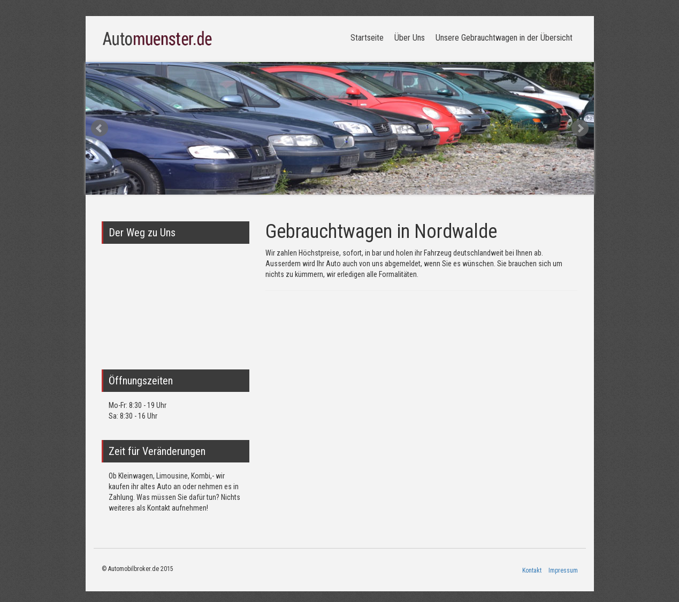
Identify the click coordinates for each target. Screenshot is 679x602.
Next (580, 128)
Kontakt (531, 570)
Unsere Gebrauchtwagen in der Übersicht (504, 38)
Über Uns (409, 38)
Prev (99, 128)
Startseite (367, 38)
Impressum (563, 570)
